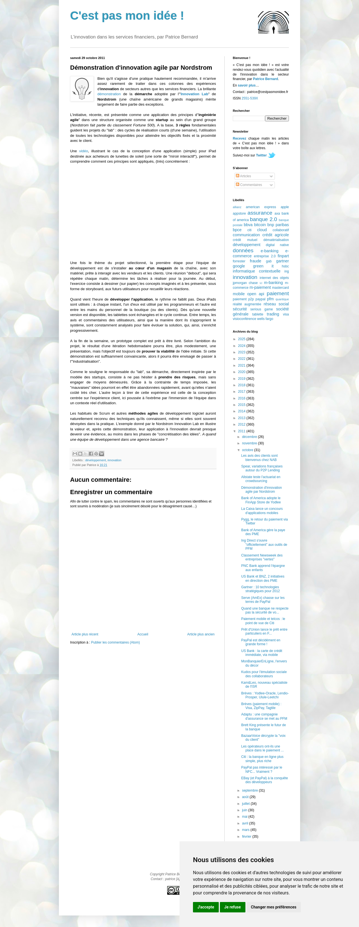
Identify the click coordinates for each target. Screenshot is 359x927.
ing (286, 271)
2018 (242, 385)
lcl (261, 283)
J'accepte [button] (205, 907)
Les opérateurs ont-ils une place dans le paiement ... (262, 748)
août (246, 797)
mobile (239, 294)
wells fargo (265, 319)
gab (268, 261)
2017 (242, 392)
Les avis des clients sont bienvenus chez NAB (259, 458)
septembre (250, 790)
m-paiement (260, 287)
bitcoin (260, 224)
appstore (239, 213)
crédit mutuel (245, 240)
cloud (262, 230)
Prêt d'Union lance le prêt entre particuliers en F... (264, 631)
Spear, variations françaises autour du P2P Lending (261, 468)
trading (273, 314)
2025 (242, 339)
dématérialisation (276, 240)
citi (249, 230)
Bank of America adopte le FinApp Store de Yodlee (261, 500)
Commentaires (249, 185)
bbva (248, 224)
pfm (270, 299)
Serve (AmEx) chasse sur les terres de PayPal (263, 600)
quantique (282, 299)
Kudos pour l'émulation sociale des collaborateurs (264, 674)
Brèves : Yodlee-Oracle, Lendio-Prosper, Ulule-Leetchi (265, 695)
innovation (114, 460)
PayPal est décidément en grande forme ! (260, 642)
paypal (260, 299)
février (247, 837)
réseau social (276, 304)
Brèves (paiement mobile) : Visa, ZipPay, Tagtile (261, 706)
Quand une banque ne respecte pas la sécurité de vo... (265, 610)
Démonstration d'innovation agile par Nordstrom (261, 490)
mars (246, 830)
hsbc (285, 266)
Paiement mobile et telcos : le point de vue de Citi (263, 621)
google (239, 266)
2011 (242, 431)
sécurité (240, 309)
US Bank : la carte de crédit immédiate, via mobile (261, 653)
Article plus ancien (201, 634)
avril (245, 823)
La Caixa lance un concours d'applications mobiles (262, 511)
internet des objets (274, 278)
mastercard (280, 288)
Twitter (261, 155)
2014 (242, 411)
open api (255, 294)
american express (261, 207)
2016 (242, 398)
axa (277, 213)
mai (245, 817)
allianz (237, 207)
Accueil (142, 634)
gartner (282, 261)
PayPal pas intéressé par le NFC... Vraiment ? (261, 769)
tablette (257, 314)
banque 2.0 (263, 219)
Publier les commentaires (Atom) (115, 642)
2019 (242, 379)
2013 (242, 418)
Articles (243, 176)
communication (246, 235)
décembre (250, 437)
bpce (237, 230)
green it (263, 266)
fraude (255, 261)
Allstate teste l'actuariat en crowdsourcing (260, 479)
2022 (242, 359)
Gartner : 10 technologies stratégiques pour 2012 (260, 589)
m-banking (273, 282)
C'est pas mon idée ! (127, 15)
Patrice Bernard (265, 79)
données (243, 250)
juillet (246, 804)
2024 (242, 346)
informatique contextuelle (256, 271)
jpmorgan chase (245, 283)
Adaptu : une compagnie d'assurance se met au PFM (264, 716)
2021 (242, 365)
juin (245, 810)
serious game (261, 309)
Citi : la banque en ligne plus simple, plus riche (262, 759)
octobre (248, 450)
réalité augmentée (247, 304)
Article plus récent (85, 634)
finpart (283, 256)
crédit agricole (276, 235)
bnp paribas (278, 224)
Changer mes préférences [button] (273, 907)
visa (286, 314)
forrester (239, 261)
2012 (242, 424)
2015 (242, 405)
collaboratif (281, 230)
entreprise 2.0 (264, 256)
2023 (242, 352)
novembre (250, 443)
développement (95, 460)
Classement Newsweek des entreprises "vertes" (261, 557)
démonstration (109, 94)
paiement (278, 293)
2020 (242, 372)
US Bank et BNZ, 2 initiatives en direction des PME (262, 578)
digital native (277, 245)
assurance (260, 213)
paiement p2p (243, 299)
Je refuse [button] (232, 907)
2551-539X (249, 98)
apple (285, 207)
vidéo (83, 151)
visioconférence (244, 319)
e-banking (269, 251)
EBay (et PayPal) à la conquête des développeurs (264, 780)
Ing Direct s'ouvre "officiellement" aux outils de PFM (264, 545)
